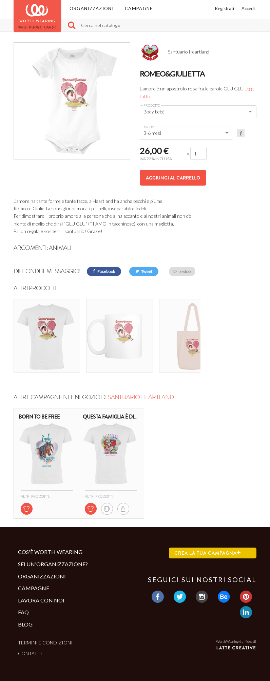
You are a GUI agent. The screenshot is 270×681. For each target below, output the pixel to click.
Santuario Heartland (141, 387)
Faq (23, 602)
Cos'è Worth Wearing (50, 541)
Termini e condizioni (45, 632)
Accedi (248, 8)
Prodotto (151, 105)
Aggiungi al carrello (173, 177)
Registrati (224, 8)
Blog (25, 614)
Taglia (148, 127)
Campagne (139, 8)
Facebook (104, 271)
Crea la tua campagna (207, 542)
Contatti (30, 643)
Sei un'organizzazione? (53, 554)
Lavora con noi (41, 590)
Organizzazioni (92, 8)
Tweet (143, 271)
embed (182, 271)
